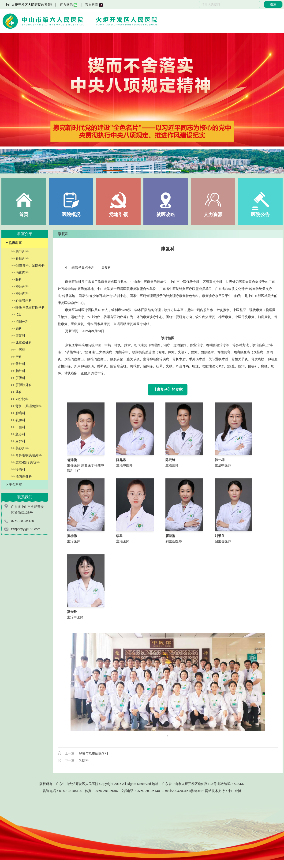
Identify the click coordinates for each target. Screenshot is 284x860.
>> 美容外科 (20, 448)
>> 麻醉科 (18, 441)
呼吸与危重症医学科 (93, 753)
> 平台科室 (14, 484)
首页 (23, 214)
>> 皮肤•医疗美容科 (25, 462)
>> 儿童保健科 (21, 343)
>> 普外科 (18, 364)
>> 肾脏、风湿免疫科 (26, 406)
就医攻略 (165, 214)
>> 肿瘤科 (18, 413)
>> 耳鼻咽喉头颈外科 (26, 455)
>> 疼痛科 (18, 469)
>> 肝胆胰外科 (21, 385)
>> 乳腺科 (18, 420)
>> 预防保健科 (21, 476)
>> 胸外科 (18, 371)
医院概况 (71, 214)
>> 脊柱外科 (20, 258)
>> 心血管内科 (21, 300)
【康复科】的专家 (168, 389)
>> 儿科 (16, 392)
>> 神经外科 (20, 286)
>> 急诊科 (18, 434)
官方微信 (68, 5)
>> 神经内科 (20, 293)
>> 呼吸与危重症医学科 (28, 307)
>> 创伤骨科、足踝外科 (28, 265)
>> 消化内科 (20, 272)
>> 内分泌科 (20, 399)
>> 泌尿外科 (20, 321)
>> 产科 (16, 357)
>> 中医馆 (18, 350)
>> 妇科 (16, 328)
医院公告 (260, 214)
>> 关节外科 (20, 251)
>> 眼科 (16, 279)
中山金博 (234, 791)
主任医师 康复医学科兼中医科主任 (85, 465)
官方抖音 (94, 5)
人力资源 (213, 214)
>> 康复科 (18, 336)
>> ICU (16, 314)
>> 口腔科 (18, 427)
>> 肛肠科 (18, 378)
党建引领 (118, 214)
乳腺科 (84, 760)
